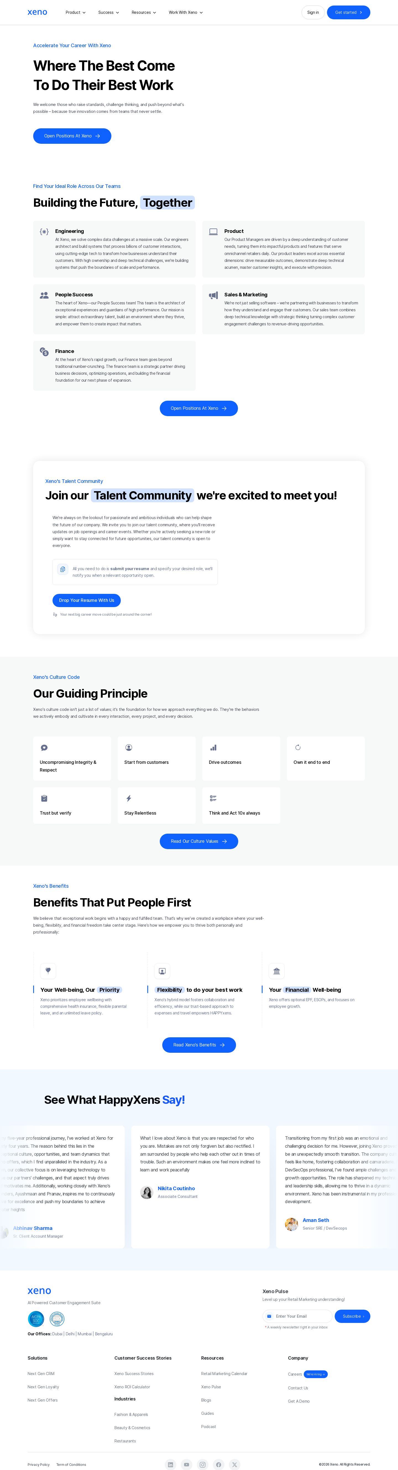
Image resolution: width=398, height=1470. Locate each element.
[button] (76, 12)
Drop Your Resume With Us (86, 600)
